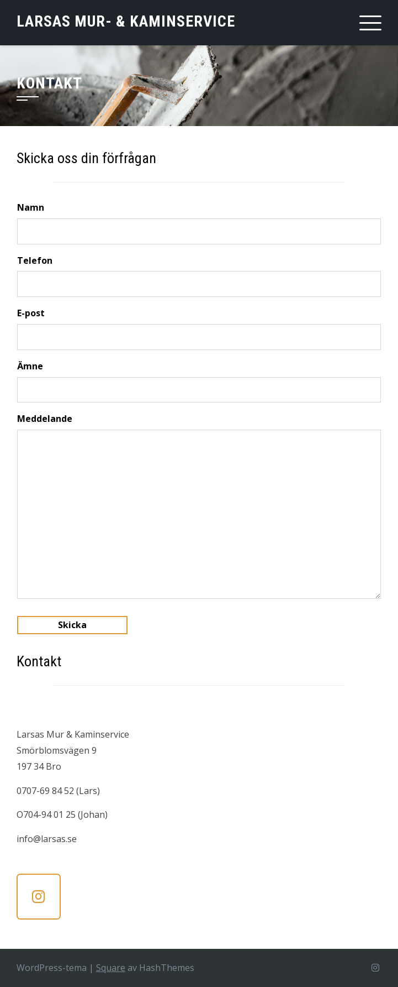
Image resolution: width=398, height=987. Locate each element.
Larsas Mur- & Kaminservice (126, 21)
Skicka (72, 625)
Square (110, 968)
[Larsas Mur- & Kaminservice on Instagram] (39, 897)
